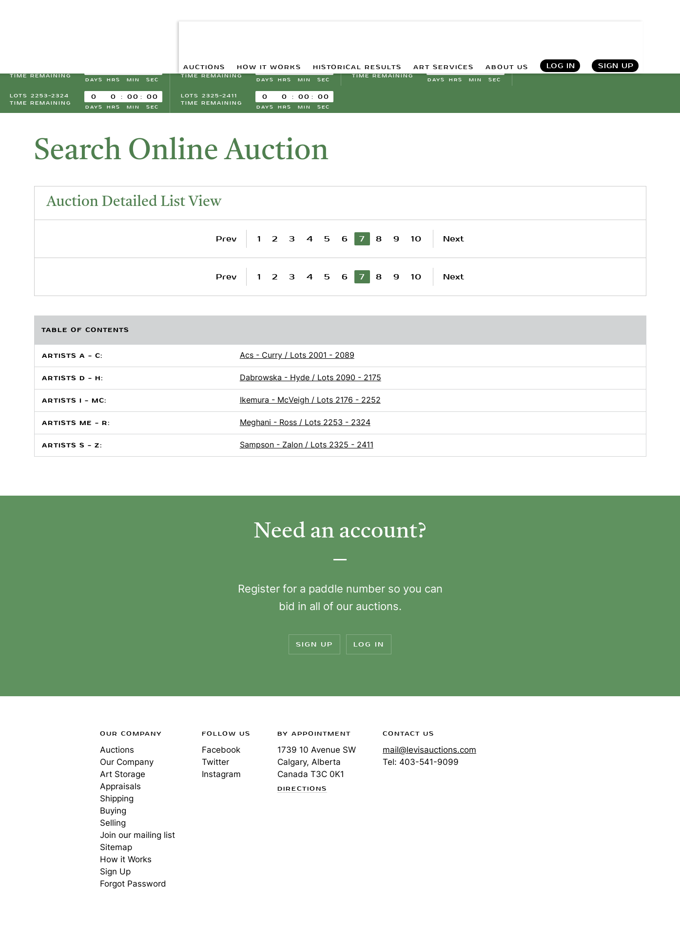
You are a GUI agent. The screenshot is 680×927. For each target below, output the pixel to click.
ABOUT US (502, 29)
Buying (113, 813)
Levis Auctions (61, 29)
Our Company (127, 765)
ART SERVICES (432, 29)
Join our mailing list (137, 838)
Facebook (221, 753)
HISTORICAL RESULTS (335, 29)
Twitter (215, 765)
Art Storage (122, 777)
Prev (226, 242)
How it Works (126, 862)
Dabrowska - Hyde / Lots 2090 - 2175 (310, 380)
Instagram (221, 777)
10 (416, 242)
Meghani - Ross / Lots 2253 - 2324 (305, 425)
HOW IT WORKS (235, 29)
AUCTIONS (162, 29)
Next (453, 242)
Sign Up (616, 29)
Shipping (117, 801)
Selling (113, 826)
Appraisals (120, 789)
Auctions (117, 753)
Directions (302, 791)
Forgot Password (133, 886)
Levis (41, 771)
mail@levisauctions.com (429, 753)
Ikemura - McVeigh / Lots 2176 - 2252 (310, 403)
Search (662, 29)
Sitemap (116, 850)
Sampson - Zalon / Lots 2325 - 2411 (306, 447)
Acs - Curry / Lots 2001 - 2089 (297, 358)
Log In (560, 29)
